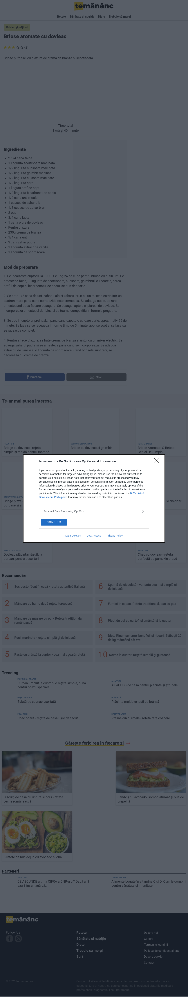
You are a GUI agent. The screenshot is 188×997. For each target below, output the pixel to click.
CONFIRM (59, 521)
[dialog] (94, 498)
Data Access (94, 536)
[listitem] (94, 510)
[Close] (157, 460)
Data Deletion (73, 536)
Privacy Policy (115, 536)
